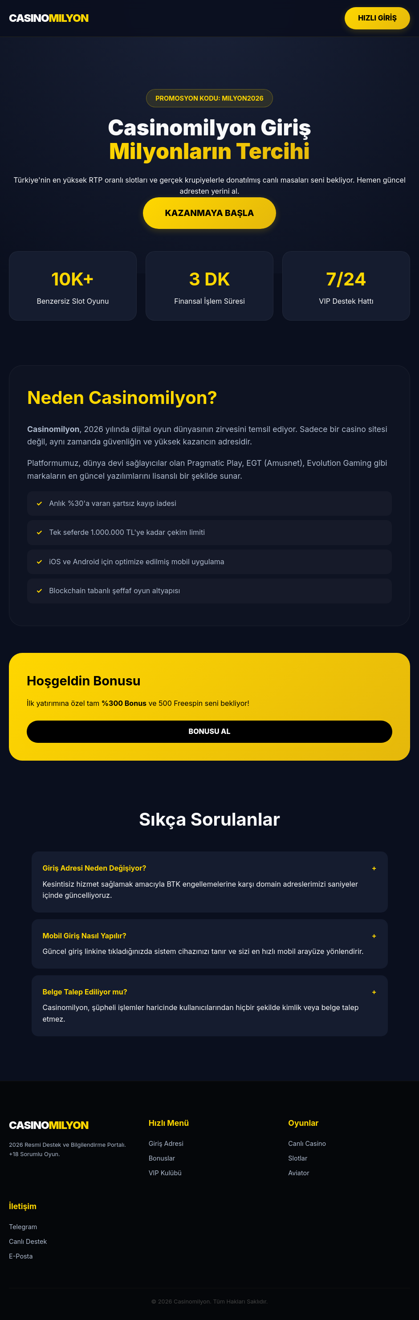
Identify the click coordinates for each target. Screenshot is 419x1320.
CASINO (48, 18)
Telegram (23, 1226)
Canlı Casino (307, 1143)
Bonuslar (162, 1158)
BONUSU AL (210, 731)
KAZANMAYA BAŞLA (209, 213)
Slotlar (297, 1158)
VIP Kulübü (165, 1173)
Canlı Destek (28, 1241)
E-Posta (21, 1256)
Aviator (298, 1173)
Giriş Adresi (166, 1143)
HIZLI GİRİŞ (377, 17)
